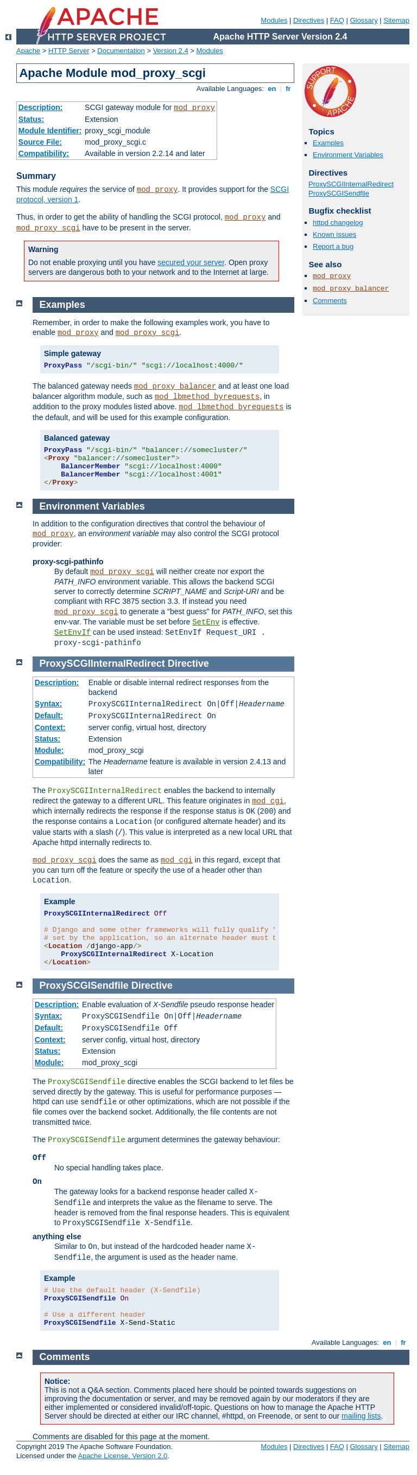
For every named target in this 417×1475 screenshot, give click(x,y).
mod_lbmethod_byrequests (207, 396)
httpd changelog (338, 222)
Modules (274, 20)
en (272, 89)
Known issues (334, 234)
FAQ (337, 20)
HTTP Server (69, 51)
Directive (188, 663)
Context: (50, 727)
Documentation (120, 51)
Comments (330, 301)
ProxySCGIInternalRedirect (351, 184)
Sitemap (396, 20)
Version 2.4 (170, 51)
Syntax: (48, 703)
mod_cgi (268, 801)
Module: (49, 750)
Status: (31, 119)
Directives (308, 20)
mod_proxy (194, 108)
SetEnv (205, 622)
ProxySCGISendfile (338, 193)
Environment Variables (348, 155)
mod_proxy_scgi (48, 228)
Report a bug (333, 246)
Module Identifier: (50, 130)
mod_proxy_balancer (351, 289)
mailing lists (361, 1416)
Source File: (40, 142)
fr (288, 89)
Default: (49, 715)
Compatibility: (43, 153)
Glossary (363, 20)
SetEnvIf (72, 632)
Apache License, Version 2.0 (122, 1456)
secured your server (190, 262)
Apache (28, 51)
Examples (328, 143)
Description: (40, 107)
